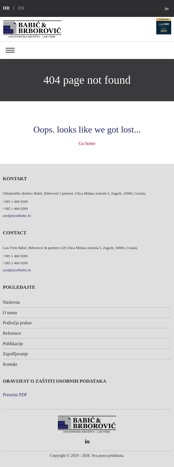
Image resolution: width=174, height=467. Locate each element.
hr (6, 8)
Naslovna (11, 302)
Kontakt (10, 364)
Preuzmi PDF (15, 394)
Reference (12, 333)
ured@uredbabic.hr (17, 215)
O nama (10, 312)
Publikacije (13, 343)
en (21, 8)
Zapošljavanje (15, 353)
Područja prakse (17, 322)
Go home (87, 143)
